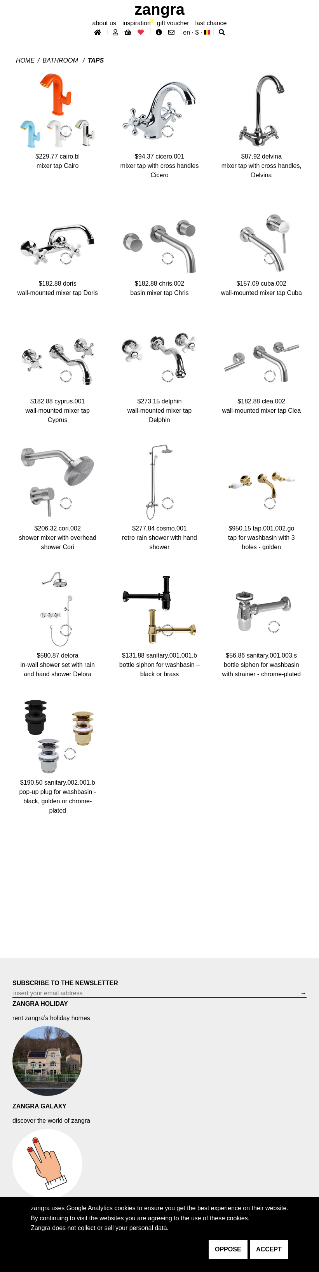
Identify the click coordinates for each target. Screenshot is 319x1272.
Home (25, 60)
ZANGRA (159, 9)
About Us (104, 23)
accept (269, 1249)
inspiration (136, 23)
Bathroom (61, 60)
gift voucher (173, 23)
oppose (228, 1249)
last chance (211, 23)
